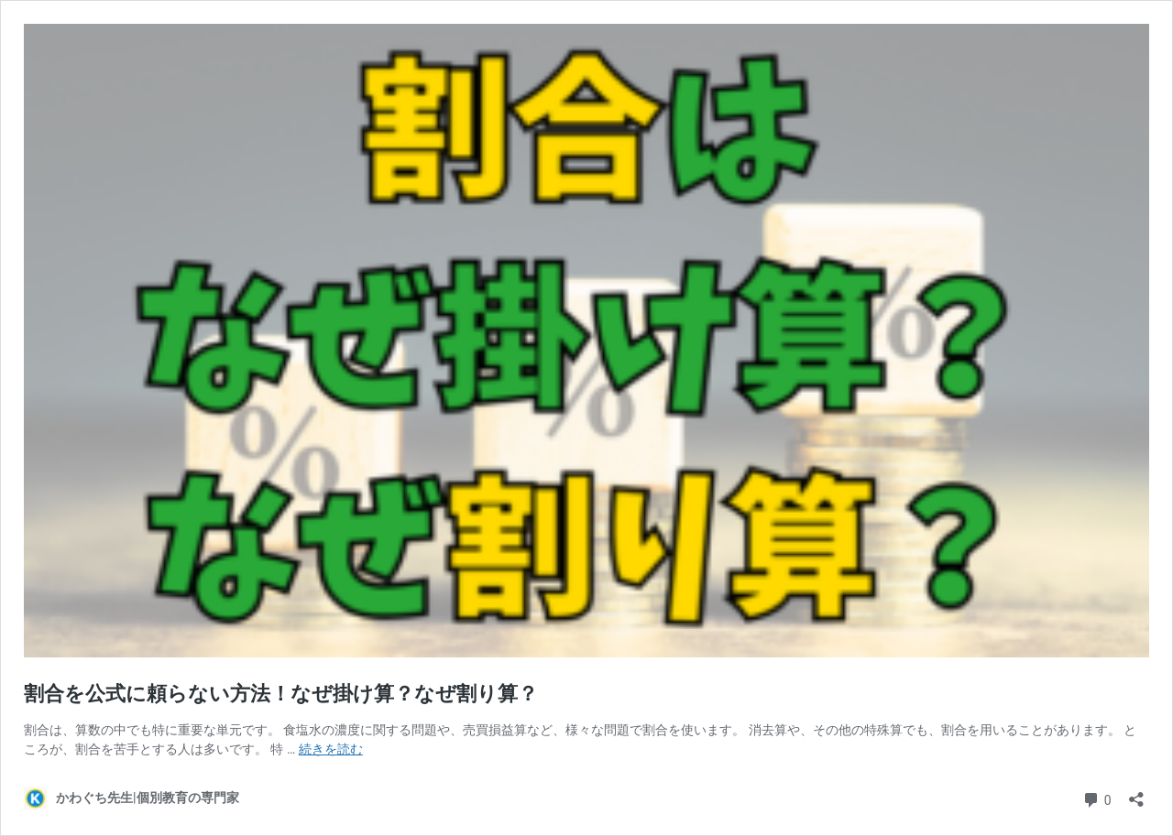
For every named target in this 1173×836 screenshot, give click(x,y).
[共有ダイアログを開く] (1136, 793)
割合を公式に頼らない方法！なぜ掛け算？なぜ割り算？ (281, 693)
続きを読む (331, 749)
